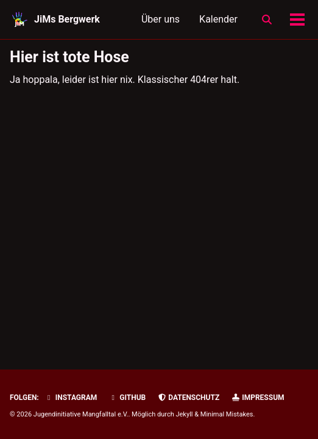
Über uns (160, 19)
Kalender (218, 19)
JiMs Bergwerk (67, 19)
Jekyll (184, 414)
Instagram (70, 397)
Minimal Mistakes (226, 414)
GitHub (127, 397)
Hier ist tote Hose (69, 57)
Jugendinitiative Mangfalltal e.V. (81, 414)
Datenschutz (188, 397)
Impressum (257, 397)
